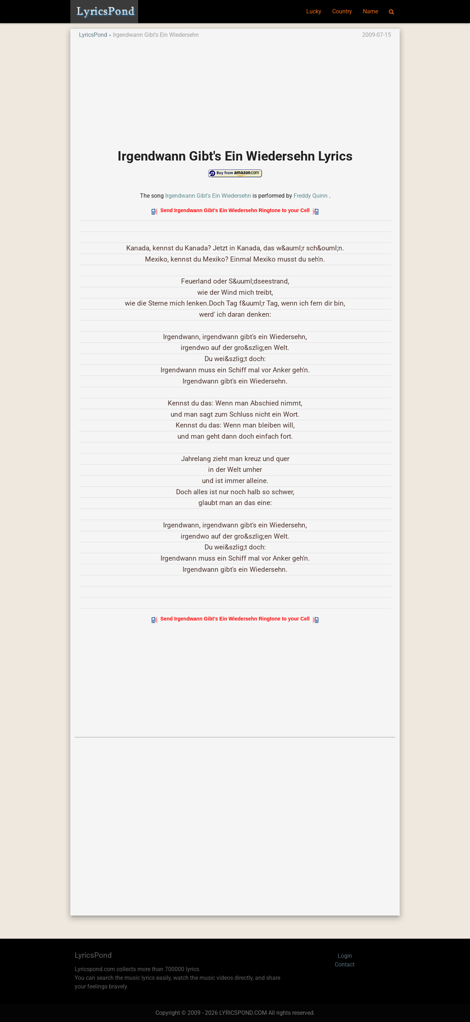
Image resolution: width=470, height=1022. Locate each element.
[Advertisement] (235, 89)
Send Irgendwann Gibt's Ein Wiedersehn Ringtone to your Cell (235, 210)
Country (342, 11)
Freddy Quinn (311, 195)
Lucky (313, 11)
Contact (345, 964)
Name (370, 11)
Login (345, 955)
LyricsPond (93, 34)
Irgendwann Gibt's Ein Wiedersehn (208, 195)
